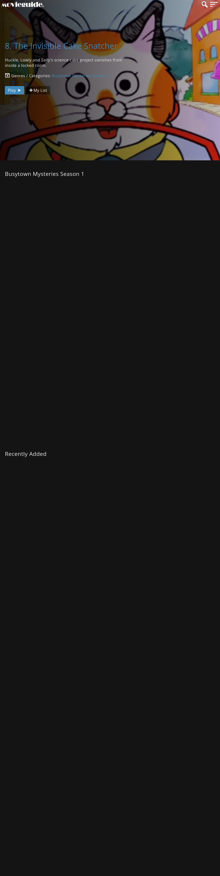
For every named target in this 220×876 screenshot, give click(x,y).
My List (37, 90)
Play (15, 90)
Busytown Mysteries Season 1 (81, 75)
